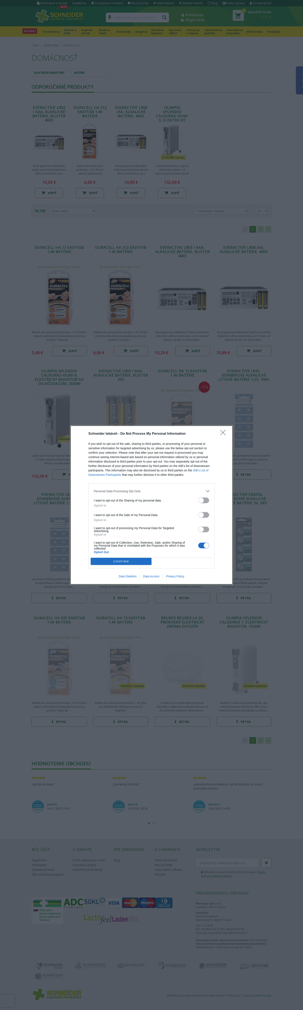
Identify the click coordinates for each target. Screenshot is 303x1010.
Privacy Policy (175, 576)
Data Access (151, 576)
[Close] (224, 434)
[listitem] (151, 491)
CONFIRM (121, 561)
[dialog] (151, 505)
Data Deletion (128, 576)
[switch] (203, 500)
